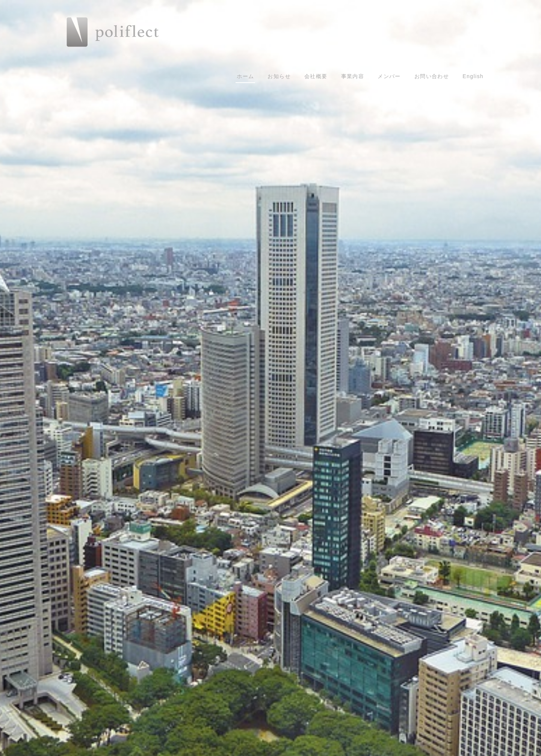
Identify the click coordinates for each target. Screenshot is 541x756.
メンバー (389, 76)
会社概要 (316, 76)
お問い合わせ (431, 76)
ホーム (245, 76)
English (473, 76)
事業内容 (352, 76)
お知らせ (279, 76)
